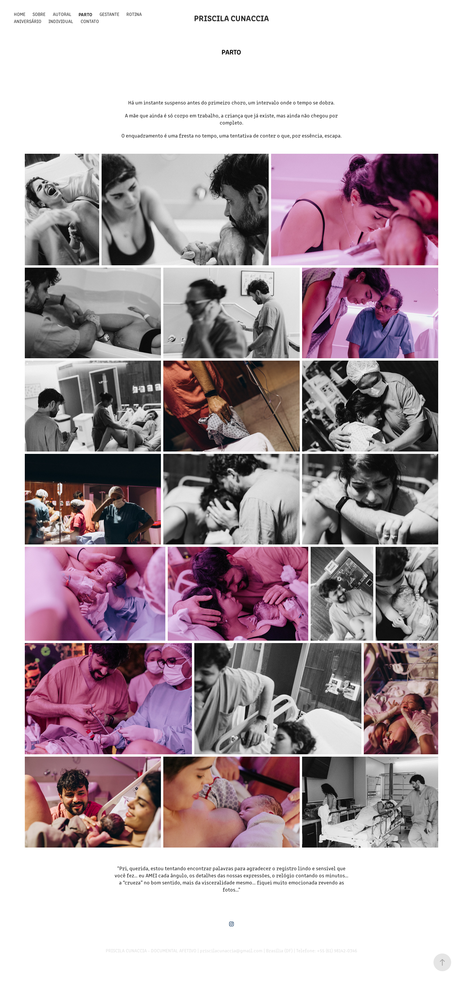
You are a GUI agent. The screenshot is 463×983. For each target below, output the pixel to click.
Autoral (62, 14)
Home (19, 14)
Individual (60, 21)
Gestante (109, 14)
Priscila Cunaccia (231, 18)
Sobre (38, 14)
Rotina (134, 14)
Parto (85, 14)
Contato (90, 21)
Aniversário (27, 21)
